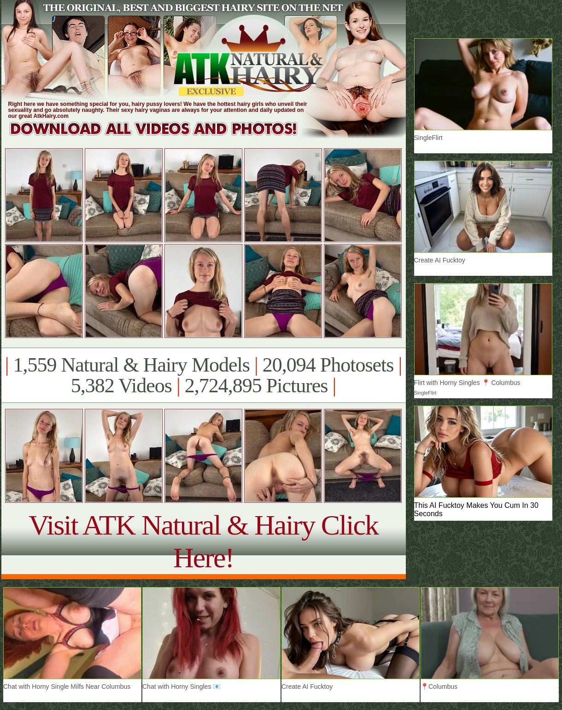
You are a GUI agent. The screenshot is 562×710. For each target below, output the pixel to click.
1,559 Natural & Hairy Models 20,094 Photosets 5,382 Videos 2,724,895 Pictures (203, 375)
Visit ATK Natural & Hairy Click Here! (203, 541)
